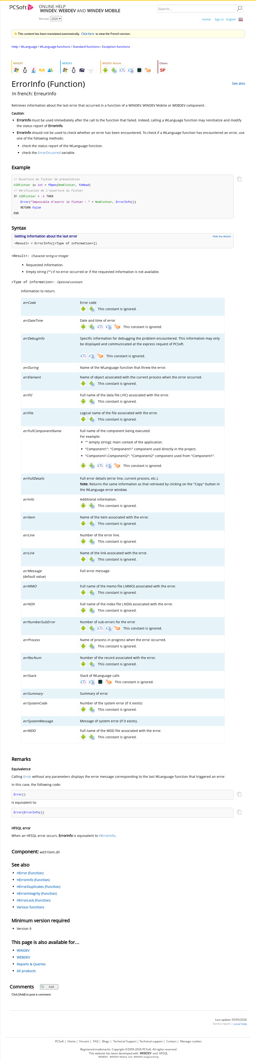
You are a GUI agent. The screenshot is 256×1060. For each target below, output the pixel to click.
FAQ (95, 1041)
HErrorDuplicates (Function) (38, 889)
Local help (240, 1026)
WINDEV (23, 952)
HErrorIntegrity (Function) (37, 895)
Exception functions (116, 46)
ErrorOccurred (49, 152)
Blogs (105, 1041)
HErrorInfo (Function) (33, 882)
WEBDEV (23, 959)
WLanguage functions (55, 46)
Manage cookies (191, 1041)
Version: (44, 19)
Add (47, 989)
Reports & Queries (31, 966)
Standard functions (86, 46)
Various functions (30, 909)
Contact (171, 1041)
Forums (84, 1041)
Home (206, 19)
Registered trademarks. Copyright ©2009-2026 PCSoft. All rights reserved (128, 1049)
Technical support (151, 1041)
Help (15, 46)
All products (26, 973)
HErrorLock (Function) (33, 902)
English (231, 19)
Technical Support (124, 1041)
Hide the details (222, 238)
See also (238, 83)
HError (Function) (30, 875)
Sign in (219, 19)
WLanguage (29, 46)
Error (27, 778)
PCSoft (59, 1041)
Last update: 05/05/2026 (231, 1022)
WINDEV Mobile (118, 1056)
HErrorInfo (107, 837)
